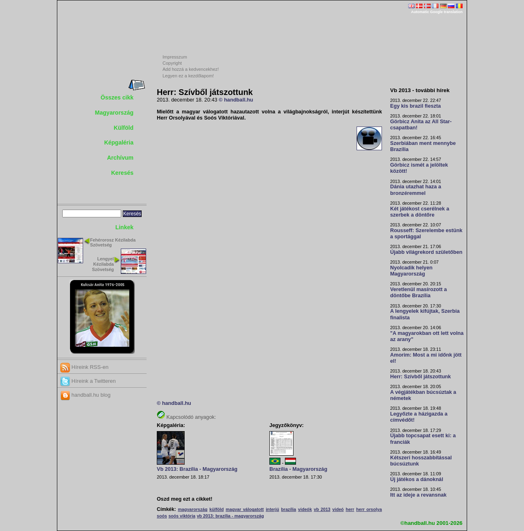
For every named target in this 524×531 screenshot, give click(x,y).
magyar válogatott (245, 509)
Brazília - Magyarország (298, 469)
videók (305, 509)
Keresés (122, 172)
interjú (272, 509)
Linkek (124, 227)
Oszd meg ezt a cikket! (184, 499)
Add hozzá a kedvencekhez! (191, 69)
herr (350, 509)
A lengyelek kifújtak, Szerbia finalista (425, 314)
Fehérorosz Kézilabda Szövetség (113, 242)
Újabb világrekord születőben (426, 252)
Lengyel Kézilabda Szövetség (103, 264)
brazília (288, 509)
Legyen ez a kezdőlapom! (188, 75)
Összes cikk (117, 97)
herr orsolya (369, 509)
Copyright (172, 63)
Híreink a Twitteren (88, 381)
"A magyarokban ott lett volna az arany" (426, 336)
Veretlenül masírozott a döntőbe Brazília (418, 292)
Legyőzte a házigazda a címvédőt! (418, 417)
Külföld (123, 127)
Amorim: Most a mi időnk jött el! (425, 358)
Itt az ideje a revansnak (418, 495)
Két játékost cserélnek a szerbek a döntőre (419, 212)
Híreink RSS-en (84, 367)
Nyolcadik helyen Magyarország (411, 271)
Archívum (120, 157)
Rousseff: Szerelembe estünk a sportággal (426, 234)
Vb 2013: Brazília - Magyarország (197, 469)
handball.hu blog (85, 395)
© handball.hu (236, 100)
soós (162, 515)
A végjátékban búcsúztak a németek (423, 395)
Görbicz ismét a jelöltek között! (419, 168)
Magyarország (114, 112)
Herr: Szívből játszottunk (420, 377)
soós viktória (181, 515)
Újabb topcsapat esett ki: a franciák (423, 439)
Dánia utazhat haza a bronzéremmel (415, 190)
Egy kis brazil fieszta (415, 106)
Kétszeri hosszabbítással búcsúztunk (421, 461)
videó (338, 509)
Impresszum (175, 56)
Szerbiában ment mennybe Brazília (423, 146)
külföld (217, 509)
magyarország (192, 509)
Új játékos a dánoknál (416, 479)
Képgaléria (118, 142)
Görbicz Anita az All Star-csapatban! (421, 125)
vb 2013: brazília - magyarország (230, 515)
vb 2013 (322, 509)
